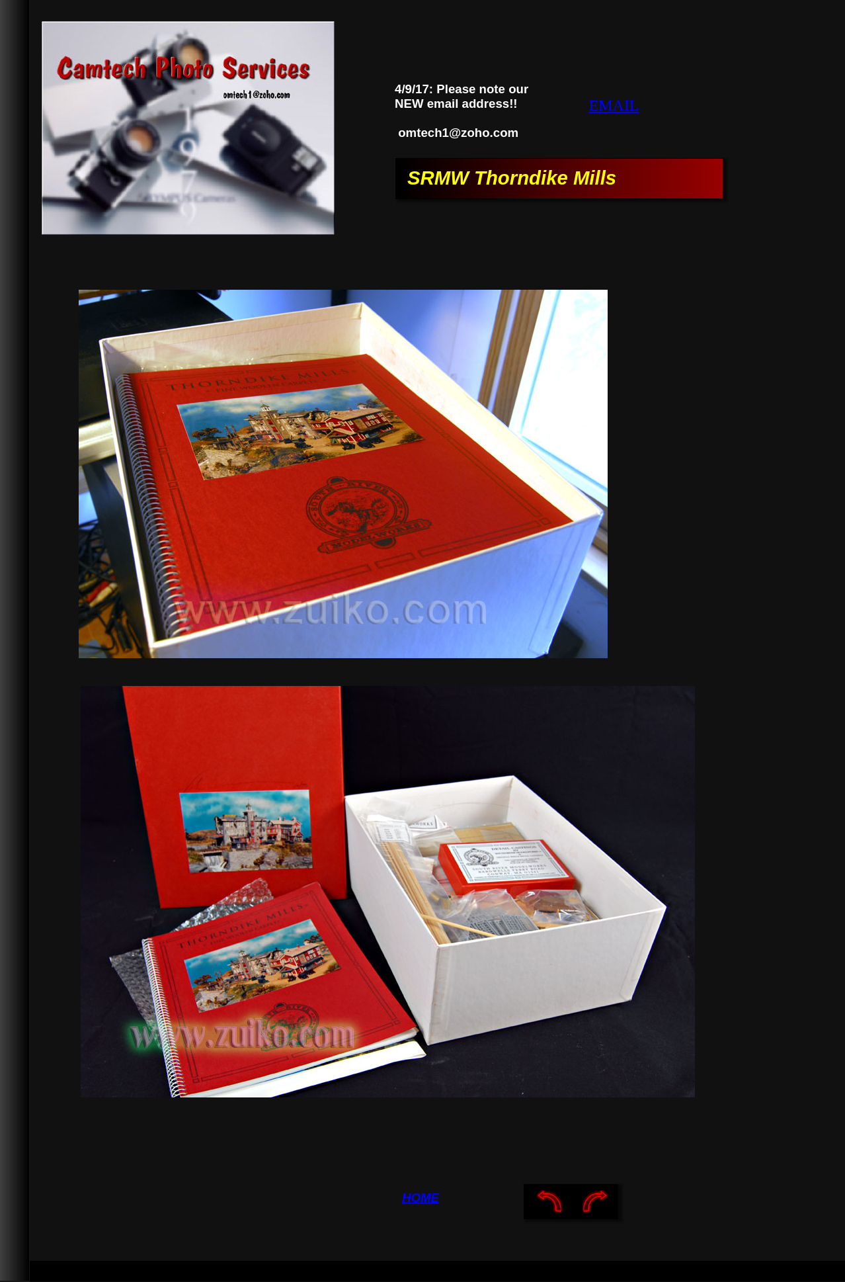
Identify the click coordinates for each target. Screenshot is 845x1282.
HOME (420, 1198)
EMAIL (614, 105)
